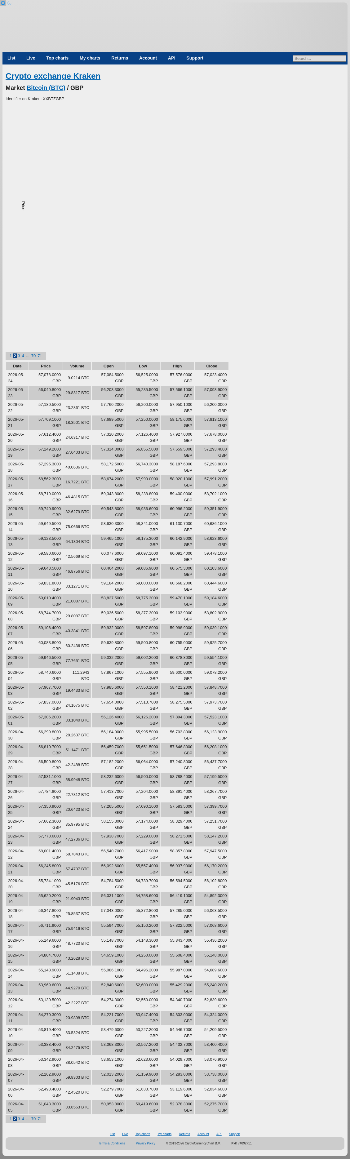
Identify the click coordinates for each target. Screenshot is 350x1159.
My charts (90, 58)
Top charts (57, 58)
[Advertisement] (175, 148)
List (11, 58)
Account (148, 58)
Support (194, 58)
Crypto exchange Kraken (53, 76)
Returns (119, 58)
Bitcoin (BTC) (46, 87)
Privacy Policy (145, 1143)
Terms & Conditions (111, 1143)
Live (30, 58)
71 (40, 355)
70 (33, 355)
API (171, 58)
